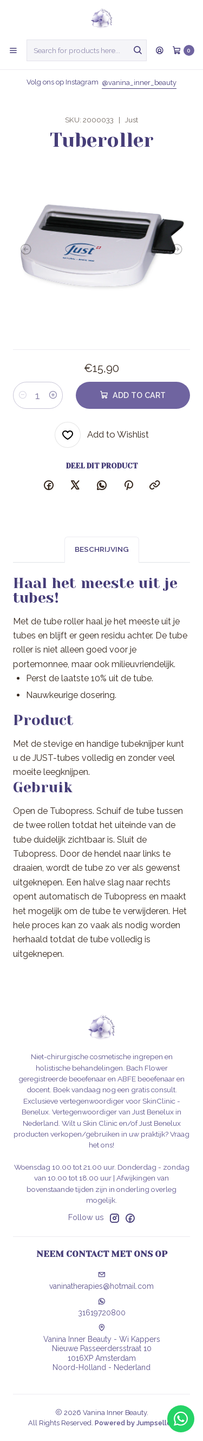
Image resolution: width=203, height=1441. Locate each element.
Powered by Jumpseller (134, 1423)
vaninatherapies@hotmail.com (101, 1280)
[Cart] (183, 50)
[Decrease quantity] (23, 395)
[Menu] (13, 50)
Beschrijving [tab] (102, 560)
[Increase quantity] (53, 395)
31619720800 (102, 1307)
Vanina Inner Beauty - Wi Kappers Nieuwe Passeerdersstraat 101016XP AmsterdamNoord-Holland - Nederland (101, 1348)
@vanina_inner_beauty (139, 83)
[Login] (159, 50)
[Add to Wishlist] (102, 435)
